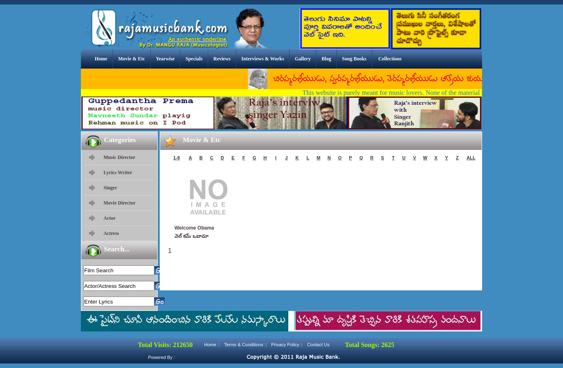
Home (101, 59)
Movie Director (119, 203)
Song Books (354, 59)
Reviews (221, 59)
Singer (110, 188)
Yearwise (165, 59)
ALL (470, 157)
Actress (111, 233)
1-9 (176, 157)
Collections (390, 59)
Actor (109, 218)
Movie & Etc (131, 59)
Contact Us (318, 344)
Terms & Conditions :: (245, 344)
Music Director (119, 157)
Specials (194, 59)
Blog (326, 59)
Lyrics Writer (117, 172)
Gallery (303, 59)
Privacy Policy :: (287, 344)
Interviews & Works (262, 59)
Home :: (212, 344)
